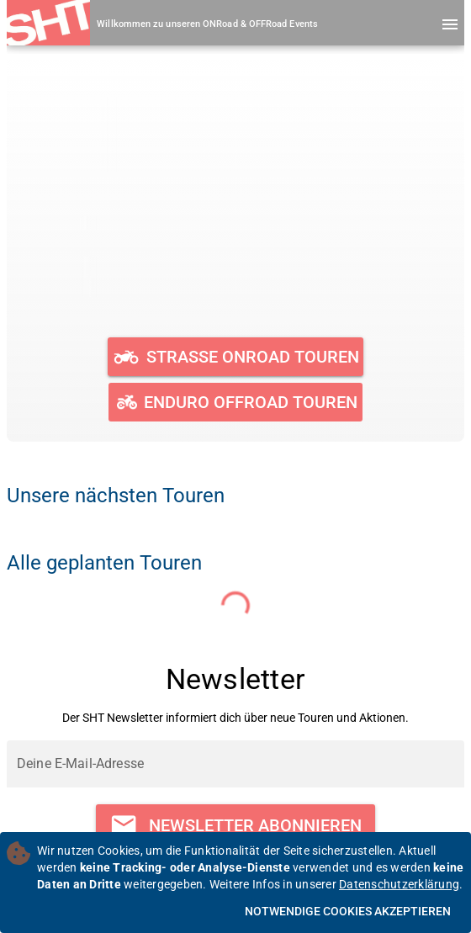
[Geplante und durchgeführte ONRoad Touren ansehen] (236, 356)
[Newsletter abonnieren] (235, 825)
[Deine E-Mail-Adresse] (235, 763)
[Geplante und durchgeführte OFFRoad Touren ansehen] (235, 402)
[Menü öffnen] (450, 24)
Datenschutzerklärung (399, 884)
